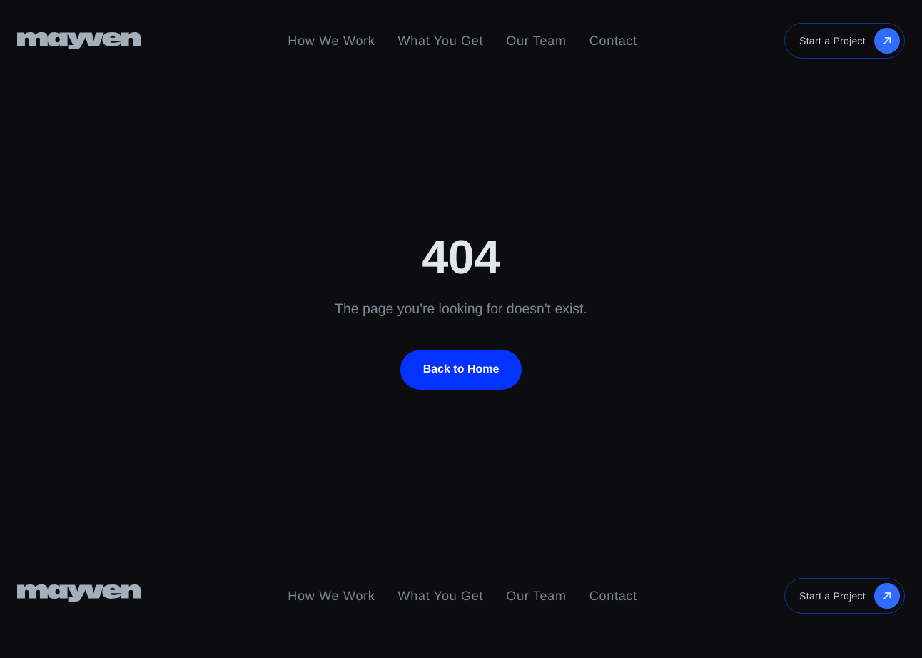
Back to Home (461, 369)
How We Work (331, 41)
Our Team (536, 41)
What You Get (441, 41)
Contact (613, 41)
